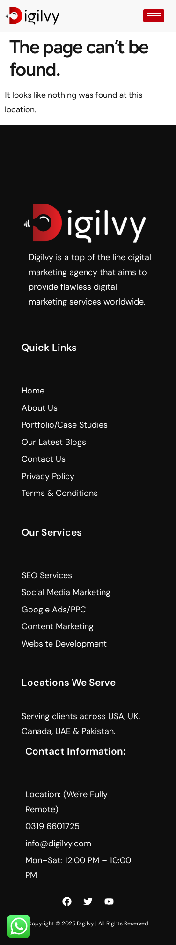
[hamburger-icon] (153, 15)
